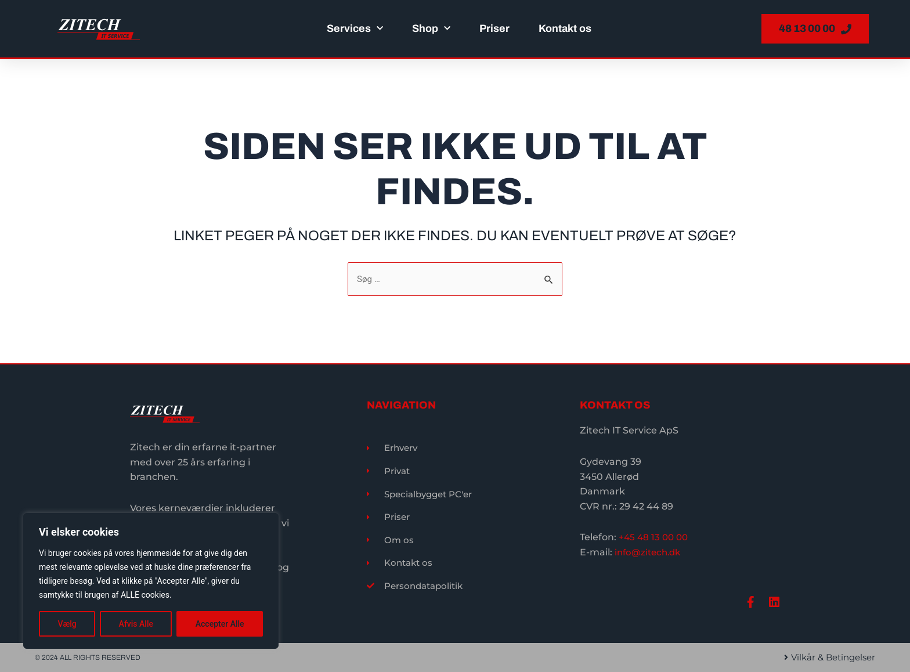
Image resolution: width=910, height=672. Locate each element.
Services (355, 28)
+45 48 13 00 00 (655, 535)
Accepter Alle (220, 623)
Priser (494, 28)
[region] (151, 581)
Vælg (66, 623)
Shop (431, 28)
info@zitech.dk (650, 550)
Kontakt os (565, 28)
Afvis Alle (136, 623)
